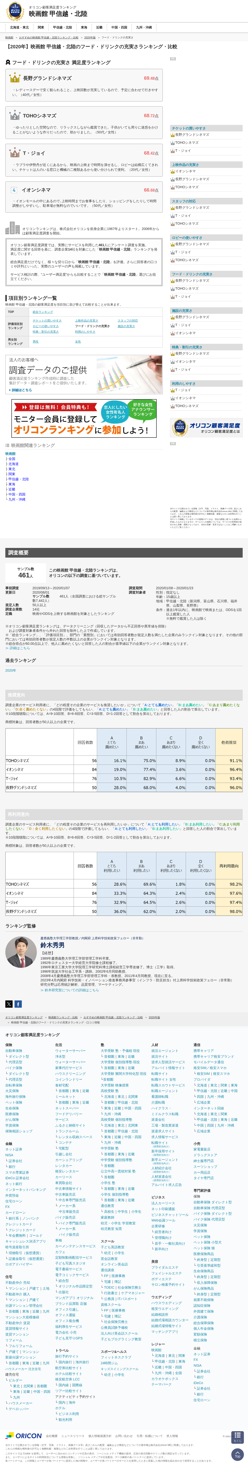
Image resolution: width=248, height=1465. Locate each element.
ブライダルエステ (164, 1267)
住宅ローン (13, 1201)
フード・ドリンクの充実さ (192, 274)
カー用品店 (202, 1172)
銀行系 (14, 1218)
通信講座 (107, 1270)
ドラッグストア (205, 1155)
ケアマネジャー (133, 1293)
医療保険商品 (204, 1254)
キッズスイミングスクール (120, 1369)
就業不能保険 (204, 1300)
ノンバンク (30, 1218)
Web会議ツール (163, 1220)
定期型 (215, 1260)
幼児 (107, 1253)
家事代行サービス (68, 1068)
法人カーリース (163, 1203)
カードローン (15, 1212)
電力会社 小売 (66, 1332)
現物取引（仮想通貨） (26, 1253)
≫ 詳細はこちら (17, 648)
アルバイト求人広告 (166, 1185)
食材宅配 (62, 1085)
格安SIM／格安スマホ (210, 1068)
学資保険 (12, 1125)
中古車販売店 (65, 1194)
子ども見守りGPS (69, 1338)
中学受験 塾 (110, 1148)
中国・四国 (16, 494)
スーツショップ (205, 1167)
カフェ (60, 1252)
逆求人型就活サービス (168, 1062)
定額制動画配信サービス (74, 1257)
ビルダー (15, 1380)
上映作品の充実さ (86, 320)
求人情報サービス (164, 1137)
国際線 (77, 1385)
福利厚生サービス (68, 1327)
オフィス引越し (67, 1309)
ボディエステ (161, 1279)
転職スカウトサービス (168, 1085)
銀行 (12, 1167)
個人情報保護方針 (100, 1436)
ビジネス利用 (69, 1414)
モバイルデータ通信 (209, 1062)
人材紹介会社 (161, 1169)
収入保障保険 (207, 1283)
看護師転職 (159, 1097)
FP (106, 1276)
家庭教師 (107, 1217)
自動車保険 (13, 1051)
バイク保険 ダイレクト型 (213, 1213)
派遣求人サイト (163, 1131)
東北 (11, 469)
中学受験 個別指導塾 (116, 1160)
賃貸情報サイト (17, 1328)
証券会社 (15, 1161)
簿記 (117, 1282)
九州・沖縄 (16, 499)
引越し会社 (63, 1154)
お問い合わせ (124, 1436)
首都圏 (14, 1311)
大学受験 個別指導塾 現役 (120, 1062)
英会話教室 (109, 1259)
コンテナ (65, 1142)
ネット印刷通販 (163, 1209)
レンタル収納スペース (76, 1137)
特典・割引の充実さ (46, 331)
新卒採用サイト (163, 1152)
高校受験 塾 (110, 1091)
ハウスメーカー (20, 1403)
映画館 (10, 454)
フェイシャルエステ (166, 1273)
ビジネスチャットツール (170, 1215)
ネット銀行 (13, 1184)
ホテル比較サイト (68, 1374)
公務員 (109, 1299)
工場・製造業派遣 (164, 1125)
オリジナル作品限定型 (76, 1286)
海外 (72, 1402)
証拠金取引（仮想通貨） (27, 1259)
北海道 (13, 464)
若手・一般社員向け (170, 1243)
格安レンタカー (67, 1171)
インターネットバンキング (25, 1190)
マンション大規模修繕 (22, 1317)
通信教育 (107, 1206)
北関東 (28, 1386)
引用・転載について (150, 1436)
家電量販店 (202, 1149)
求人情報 (172, 1436)
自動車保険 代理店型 (209, 1208)
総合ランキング (43, 312)
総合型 (64, 1281)
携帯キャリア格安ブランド (214, 1056)
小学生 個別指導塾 (115, 1194)
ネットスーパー (67, 1108)
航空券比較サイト (68, 1368)
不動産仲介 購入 (17, 1294)
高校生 (109, 1212)
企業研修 (158, 1226)
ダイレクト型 (19, 1056)
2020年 (10, 670)
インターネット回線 (209, 1108)
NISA (9, 1155)
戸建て (34, 1288)
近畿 (11, 489)
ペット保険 (13, 1102)
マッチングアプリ (164, 1332)
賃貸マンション (17, 1334)
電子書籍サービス (68, 1269)
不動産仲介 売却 (17, 1283)
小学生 (136, 1212)
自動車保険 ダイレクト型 (213, 1202)
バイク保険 (13, 1068)
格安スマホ (221, 1074)
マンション (17, 1288)
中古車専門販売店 (72, 1200)
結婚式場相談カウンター (170, 1320)
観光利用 (65, 1420)
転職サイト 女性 (163, 1079)
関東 (11, 474)
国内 (62, 1402)
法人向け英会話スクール (119, 1333)
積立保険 (200, 1340)
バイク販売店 (65, 1217)
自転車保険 (13, 1085)
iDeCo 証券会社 (17, 1178)
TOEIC (109, 1287)
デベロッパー (19, 1409)
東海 (11, 484)
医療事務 (118, 1276)
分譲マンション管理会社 (24, 1305)
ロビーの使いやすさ (46, 326)
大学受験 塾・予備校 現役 (120, 1051)
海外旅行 (82, 1362)
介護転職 (158, 1102)
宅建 (107, 1282)
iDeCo (198, 1383)
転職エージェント (164, 1091)
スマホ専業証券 (17, 1172)
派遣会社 (158, 1119)
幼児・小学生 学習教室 (118, 1223)
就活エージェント (164, 1051)
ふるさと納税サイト (70, 1125)
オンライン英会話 (114, 1264)
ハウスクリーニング (70, 1074)
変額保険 (200, 1334)
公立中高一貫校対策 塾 (118, 1171)
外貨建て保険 (204, 1311)
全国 (11, 459)
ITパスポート (128, 1299)
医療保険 (12, 1114)
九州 (46, 1311)
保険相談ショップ (18, 1131)
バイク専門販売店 (72, 1223)
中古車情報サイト (68, 1189)
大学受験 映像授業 (115, 1085)
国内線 (64, 1385)
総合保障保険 (204, 1323)
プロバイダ (202, 1079)
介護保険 (200, 1317)
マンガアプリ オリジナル (74, 1298)
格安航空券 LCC (67, 1379)
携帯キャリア (204, 1051)
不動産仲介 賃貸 (17, 1323)
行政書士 (111, 1293)
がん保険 (12, 1119)
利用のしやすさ (85, 331)
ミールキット (65, 1097)
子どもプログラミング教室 (121, 1339)
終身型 (202, 1260)
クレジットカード (18, 1224)
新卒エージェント (164, 1161)
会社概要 (52, 1436)
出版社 (64, 1292)
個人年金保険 (204, 1328)
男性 (36, 341)
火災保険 (12, 1091)
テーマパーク (161, 1384)
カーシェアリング (68, 1160)
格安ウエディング (164, 1309)
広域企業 (203, 1102)
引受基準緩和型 (209, 1265)
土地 (46, 1288)
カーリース (63, 1177)
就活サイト (159, 1056)
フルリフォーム (20, 1346)
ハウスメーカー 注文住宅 (23, 1369)
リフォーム (13, 1340)
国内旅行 (65, 1362)
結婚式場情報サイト (166, 1326)
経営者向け (163, 1232)
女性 (78, 341)
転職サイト (159, 1074)
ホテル (60, 1408)
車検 (58, 1240)
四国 (200, 1097)
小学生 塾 (108, 1183)
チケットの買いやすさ (47, 320)
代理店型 (15, 1062)
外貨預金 (12, 1195)
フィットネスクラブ (116, 1357)
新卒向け (161, 1249)
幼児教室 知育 (111, 1229)
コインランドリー (68, 1079)
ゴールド (36, 1235)
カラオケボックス (164, 1379)
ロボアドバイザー (18, 1264)
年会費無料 (17, 1235)
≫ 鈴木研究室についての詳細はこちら (69, 990)
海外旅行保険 (15, 1097)
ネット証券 (13, 1149)
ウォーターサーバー (70, 1051)
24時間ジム (109, 1363)
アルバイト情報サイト (168, 1068)
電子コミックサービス (72, 1275)
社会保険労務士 (129, 1287)
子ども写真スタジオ (70, 1263)
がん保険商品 (204, 1288)
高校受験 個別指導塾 (116, 1119)
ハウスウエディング (166, 1303)
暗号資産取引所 (17, 1247)
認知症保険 (202, 1305)
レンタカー (63, 1166)
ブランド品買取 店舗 (71, 1304)
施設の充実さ (126, 326)
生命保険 (12, 1108)
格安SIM (203, 1074)
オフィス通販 (65, 1315)
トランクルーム (67, 1131)
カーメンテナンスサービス (75, 1246)
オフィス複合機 (67, 1321)
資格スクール (111, 1305)
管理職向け (163, 1238)
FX (7, 1207)
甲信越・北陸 (18, 479)
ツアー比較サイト (68, 1391)
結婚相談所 (159, 1314)
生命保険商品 (204, 1271)
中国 (234, 1091)
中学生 (123, 1212)
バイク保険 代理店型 (209, 1219)
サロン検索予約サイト (168, 1284)
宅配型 (64, 1148)
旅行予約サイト (67, 1356)
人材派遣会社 (161, 1178)
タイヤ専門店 (204, 1178)
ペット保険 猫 (204, 1248)
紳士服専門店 (204, 1161)
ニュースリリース (73, 1436)
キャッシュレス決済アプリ (25, 1241)
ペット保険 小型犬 (208, 1242)
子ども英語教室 (112, 1247)
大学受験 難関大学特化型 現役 (124, 1074)
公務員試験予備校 (114, 1327)
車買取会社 (63, 1183)
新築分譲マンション (20, 1357)
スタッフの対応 (128, 320)
